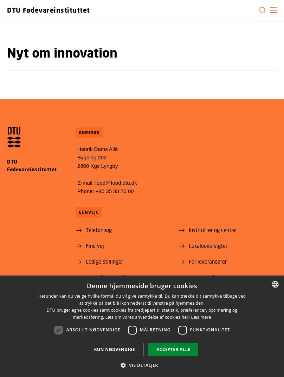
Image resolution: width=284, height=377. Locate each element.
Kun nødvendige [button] (114, 349)
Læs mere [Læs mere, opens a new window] (201, 317)
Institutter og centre (212, 230)
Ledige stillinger (104, 261)
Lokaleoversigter (208, 246)
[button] (273, 10)
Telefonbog (99, 230)
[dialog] (142, 326)
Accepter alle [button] (173, 349)
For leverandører (208, 261)
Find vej (95, 246)
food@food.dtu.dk (116, 183)
